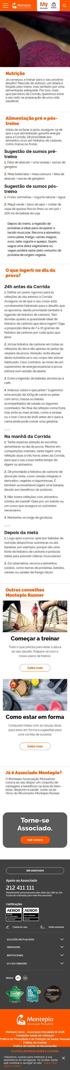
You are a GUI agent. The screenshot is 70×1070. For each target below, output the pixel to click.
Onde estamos (56, 927)
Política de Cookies (35, 1042)
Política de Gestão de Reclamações (35, 1046)
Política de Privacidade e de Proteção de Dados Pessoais (35, 1039)
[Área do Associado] (48, 5)
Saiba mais (39, 668)
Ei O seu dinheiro (17, 963)
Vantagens (13, 947)
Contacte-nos (20, 927)
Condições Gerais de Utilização (35, 1035)
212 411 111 (20, 887)
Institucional (15, 955)
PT (18, 978)
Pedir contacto (35, 840)
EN (25, 978)
